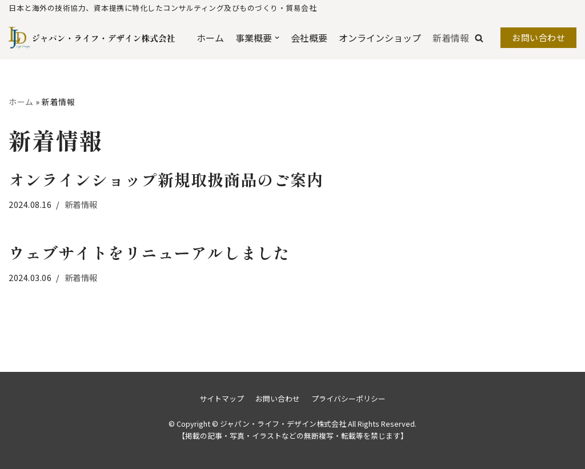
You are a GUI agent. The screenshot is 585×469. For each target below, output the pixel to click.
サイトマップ (221, 398)
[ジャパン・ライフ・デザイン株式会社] (64, 38)
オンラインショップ (380, 38)
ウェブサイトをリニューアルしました (149, 252)
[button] (479, 38)
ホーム (210, 38)
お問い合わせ (538, 37)
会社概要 (309, 38)
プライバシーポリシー (348, 398)
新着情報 (450, 38)
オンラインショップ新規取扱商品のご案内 (166, 179)
